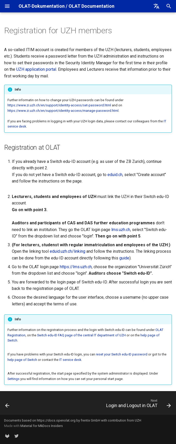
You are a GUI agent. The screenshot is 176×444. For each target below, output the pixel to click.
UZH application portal (36, 69)
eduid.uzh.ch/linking (67, 251)
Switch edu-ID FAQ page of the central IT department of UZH (81, 335)
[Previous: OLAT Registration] (7, 404)
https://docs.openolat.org (56, 420)
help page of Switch (22, 360)
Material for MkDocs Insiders (41, 426)
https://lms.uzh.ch (76, 266)
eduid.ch (114, 174)
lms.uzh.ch (120, 229)
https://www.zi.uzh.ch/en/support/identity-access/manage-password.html (63, 111)
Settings (13, 379)
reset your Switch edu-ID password (121, 354)
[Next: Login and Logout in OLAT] (137, 404)
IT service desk (70, 360)
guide (124, 258)
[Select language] (156, 6)
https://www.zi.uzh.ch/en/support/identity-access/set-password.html (59, 105)
